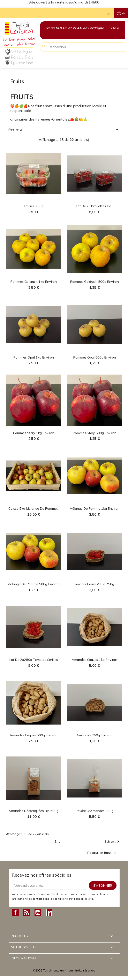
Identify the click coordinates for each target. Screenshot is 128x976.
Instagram (38, 912)
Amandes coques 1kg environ (94, 660)
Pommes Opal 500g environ (94, 357)
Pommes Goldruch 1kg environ (33, 281)
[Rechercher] (82, 47)
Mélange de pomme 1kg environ (94, 508)
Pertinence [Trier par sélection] (64, 129)
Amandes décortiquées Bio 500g (33, 811)
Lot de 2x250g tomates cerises (33, 660)
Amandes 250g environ (94, 735)
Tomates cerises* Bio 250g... (94, 584)
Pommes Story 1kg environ (33, 433)
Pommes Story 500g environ (94, 433)
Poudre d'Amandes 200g (94, 811)
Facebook (15, 912)
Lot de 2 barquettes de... (94, 206)
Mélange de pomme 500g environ (33, 584)
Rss (26, 912)
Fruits (17, 81)
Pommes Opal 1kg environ (33, 357)
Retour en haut (102, 853)
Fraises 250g (33, 206)
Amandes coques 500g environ (33, 735)
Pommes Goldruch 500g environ (94, 281)
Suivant (113, 841)
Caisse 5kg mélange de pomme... (33, 508)
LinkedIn (49, 912)
